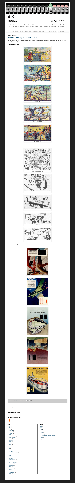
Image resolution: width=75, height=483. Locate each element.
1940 (13, 401)
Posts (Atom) (15, 407)
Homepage (38, 405)
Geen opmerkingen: (21, 400)
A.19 (11, 419)
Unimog (10, 466)
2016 (41, 426)
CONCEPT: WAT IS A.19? (17, 31)
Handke (10, 447)
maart (42, 432)
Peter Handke (11, 465)
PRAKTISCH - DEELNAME (38, 31)
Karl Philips (11, 454)
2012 (41, 439)
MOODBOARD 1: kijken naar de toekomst (22, 38)
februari (42, 434)
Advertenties (19, 401)
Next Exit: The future (36, 401)
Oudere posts (64, 405)
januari (42, 437)
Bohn (22, 401)
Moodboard (31, 401)
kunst (10, 455)
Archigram (10, 433)
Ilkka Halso (11, 451)
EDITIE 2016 (28, 31)
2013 (15, 401)
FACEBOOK (61, 31)
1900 (11, 401)
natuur (10, 461)
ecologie (10, 441)
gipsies (10, 445)
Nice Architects (11, 463)
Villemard (41, 401)
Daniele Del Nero (12, 437)
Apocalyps (10, 431)
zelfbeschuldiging (12, 472)
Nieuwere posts (11, 405)
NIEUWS (8, 31)
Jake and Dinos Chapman (13, 452)
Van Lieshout (11, 468)
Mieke (11, 420)
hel (9, 448)
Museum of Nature (12, 459)
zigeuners (10, 473)
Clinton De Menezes (12, 436)
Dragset (10, 438)
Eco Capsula (11, 440)
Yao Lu (10, 470)
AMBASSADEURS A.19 (51, 31)
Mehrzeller (10, 456)
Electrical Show (25, 401)
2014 (41, 429)
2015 (41, 427)
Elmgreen (10, 444)
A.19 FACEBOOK (12, 414)
